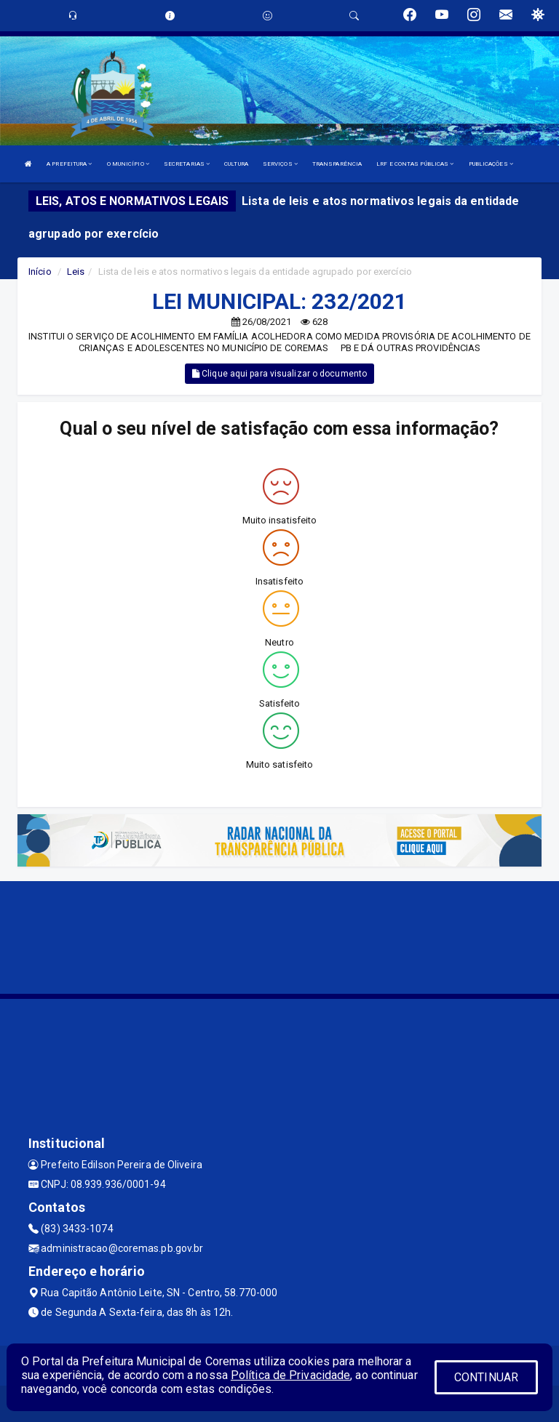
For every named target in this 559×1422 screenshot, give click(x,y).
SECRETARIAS (187, 164)
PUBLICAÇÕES (491, 164)
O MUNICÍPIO (128, 164)
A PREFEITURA (69, 164)
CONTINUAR (486, 1377)
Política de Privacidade (290, 1375)
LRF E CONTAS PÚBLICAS (414, 164)
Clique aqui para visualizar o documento (279, 374)
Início (40, 271)
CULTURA (236, 164)
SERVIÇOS (280, 164)
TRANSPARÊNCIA (337, 164)
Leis (75, 271)
